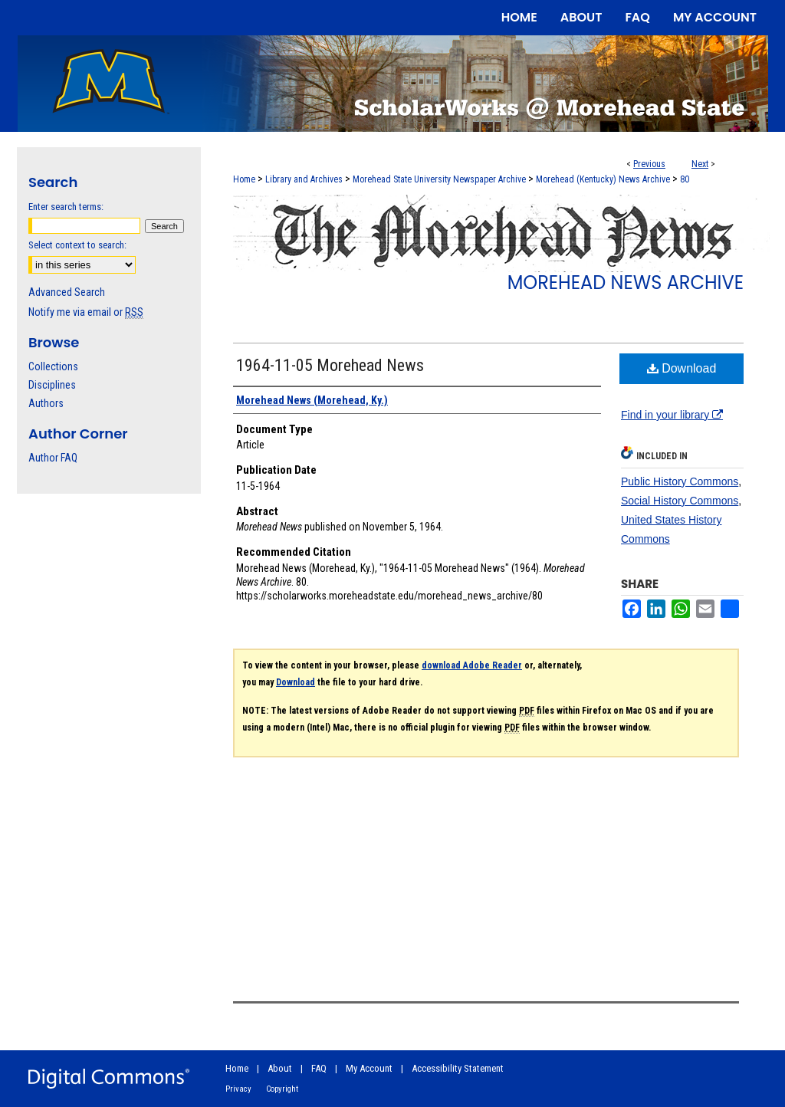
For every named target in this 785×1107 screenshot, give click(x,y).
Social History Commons (679, 500)
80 (684, 179)
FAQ (319, 1068)
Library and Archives (304, 179)
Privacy (238, 1089)
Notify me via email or (85, 312)
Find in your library (672, 415)
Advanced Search (66, 292)
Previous (649, 164)
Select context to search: (77, 245)
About (280, 1068)
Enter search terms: (65, 206)
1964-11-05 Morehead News (330, 365)
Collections (53, 366)
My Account (369, 1068)
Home (244, 179)
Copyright (282, 1089)
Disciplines (52, 385)
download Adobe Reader (472, 665)
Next (699, 164)
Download (682, 368)
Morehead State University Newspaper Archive (439, 179)
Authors (46, 403)
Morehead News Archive (625, 282)
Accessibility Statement (458, 1068)
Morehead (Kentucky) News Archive (603, 179)
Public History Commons (679, 481)
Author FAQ (52, 458)
